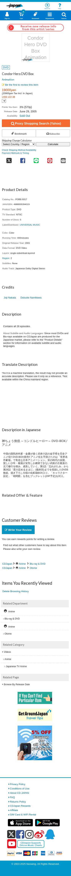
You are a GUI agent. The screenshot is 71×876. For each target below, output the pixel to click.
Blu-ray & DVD (37, 563)
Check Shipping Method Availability (19, 150)
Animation (8, 79)
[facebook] (20, 834)
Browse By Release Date (17, 684)
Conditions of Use (20, 788)
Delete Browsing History (15, 591)
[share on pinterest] (49, 159)
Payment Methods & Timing (15, 153)
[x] (11, 834)
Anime (22, 563)
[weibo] (39, 834)
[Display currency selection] (4, 101)
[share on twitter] (9, 159)
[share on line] (36, 159)
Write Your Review (18, 529)
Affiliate (14, 810)
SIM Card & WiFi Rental (23, 814)
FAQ (12, 797)
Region (5, 258)
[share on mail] (63, 159)
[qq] (50, 834)
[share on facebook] (22, 159)
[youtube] (11, 844)
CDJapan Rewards (20, 805)
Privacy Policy (17, 784)
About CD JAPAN (19, 793)
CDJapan (7, 563)
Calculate (53, 144)
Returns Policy (18, 801)
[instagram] (29, 834)
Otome (33, 568)
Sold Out (25, 115)
